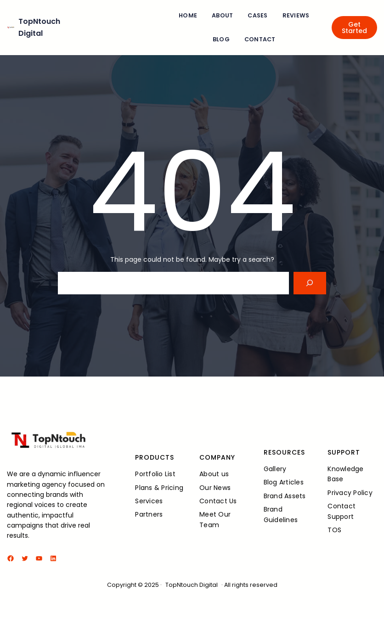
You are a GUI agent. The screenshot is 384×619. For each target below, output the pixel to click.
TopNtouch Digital (191, 585)
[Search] (310, 283)
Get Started (354, 27)
